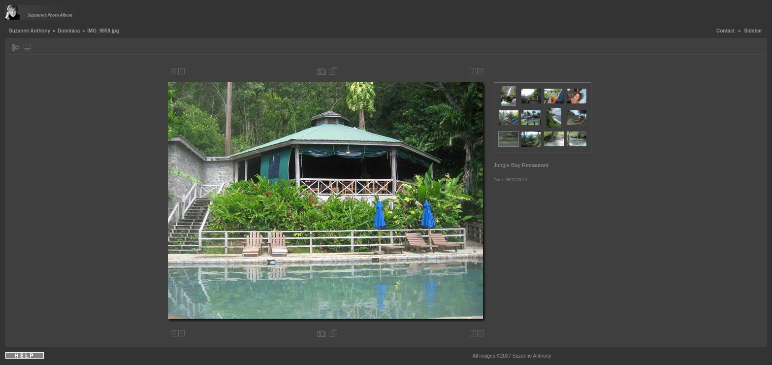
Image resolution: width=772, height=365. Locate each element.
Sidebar (753, 30)
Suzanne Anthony (29, 30)
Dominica (69, 30)
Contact (725, 30)
